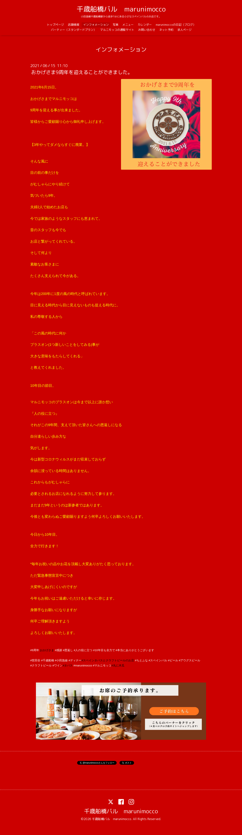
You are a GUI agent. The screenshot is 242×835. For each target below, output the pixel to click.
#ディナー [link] (75, 660)
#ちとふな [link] (141, 660)
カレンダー (145, 25)
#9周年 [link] (34, 650)
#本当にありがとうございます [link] (135, 650)
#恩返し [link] (68, 650)
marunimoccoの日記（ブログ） (176, 25)
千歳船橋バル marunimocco (121, 9)
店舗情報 (73, 25)
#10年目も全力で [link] (104, 650)
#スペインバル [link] (158, 660)
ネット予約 (166, 30)
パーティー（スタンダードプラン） (73, 30)
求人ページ (184, 30)
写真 (115, 25)
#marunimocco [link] (82, 665)
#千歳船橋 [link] (47, 660)
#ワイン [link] (58, 665)
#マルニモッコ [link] (102, 665)
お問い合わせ (146, 30)
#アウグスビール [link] (189, 660)
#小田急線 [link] (61, 660)
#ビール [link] (173, 660)
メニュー (128, 25)
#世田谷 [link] (35, 660)
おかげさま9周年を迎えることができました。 (82, 72)
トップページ (55, 25)
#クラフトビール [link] (41, 665)
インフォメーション (96, 25)
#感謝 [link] (58, 650)
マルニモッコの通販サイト (117, 30)
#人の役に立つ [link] (83, 650)
